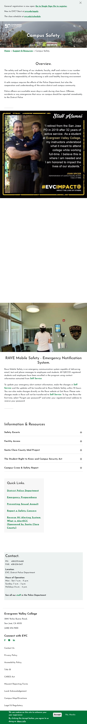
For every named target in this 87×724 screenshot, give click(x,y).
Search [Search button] (74, 26)
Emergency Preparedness (22, 497)
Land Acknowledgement (15, 691)
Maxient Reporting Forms (16, 684)
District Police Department (23, 491)
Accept (57, 715)
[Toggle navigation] (79, 26)
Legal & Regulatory (13, 705)
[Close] (80, 2)
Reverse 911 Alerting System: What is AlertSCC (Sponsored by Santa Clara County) (24, 522)
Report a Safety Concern (21, 511)
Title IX (7, 670)
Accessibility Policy (13, 662)
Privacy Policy (10, 655)
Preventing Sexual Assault (23, 504)
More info (21, 721)
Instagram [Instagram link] (9, 640)
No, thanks (70, 715)
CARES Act (9, 677)
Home (7, 51)
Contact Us (9, 648)
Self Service (36, 379)
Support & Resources (23, 51)
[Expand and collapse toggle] (81, 432)
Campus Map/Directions (15, 698)
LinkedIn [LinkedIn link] (14, 640)
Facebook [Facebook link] (4, 640)
